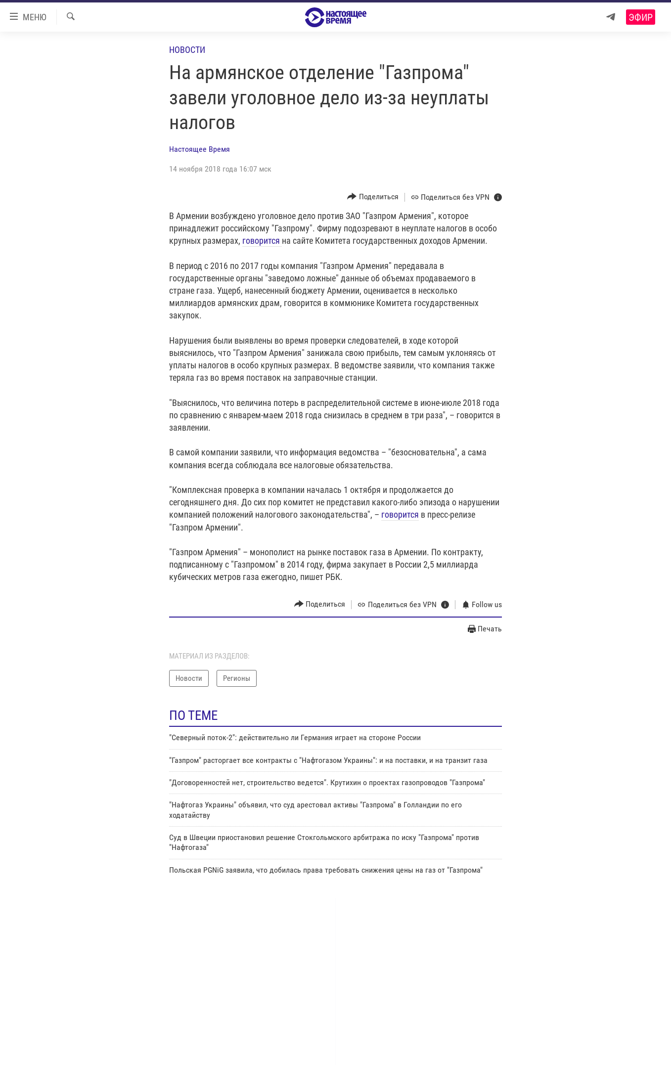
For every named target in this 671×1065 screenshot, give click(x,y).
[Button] (373, 197)
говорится (262, 240)
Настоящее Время (199, 149)
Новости (187, 49)
